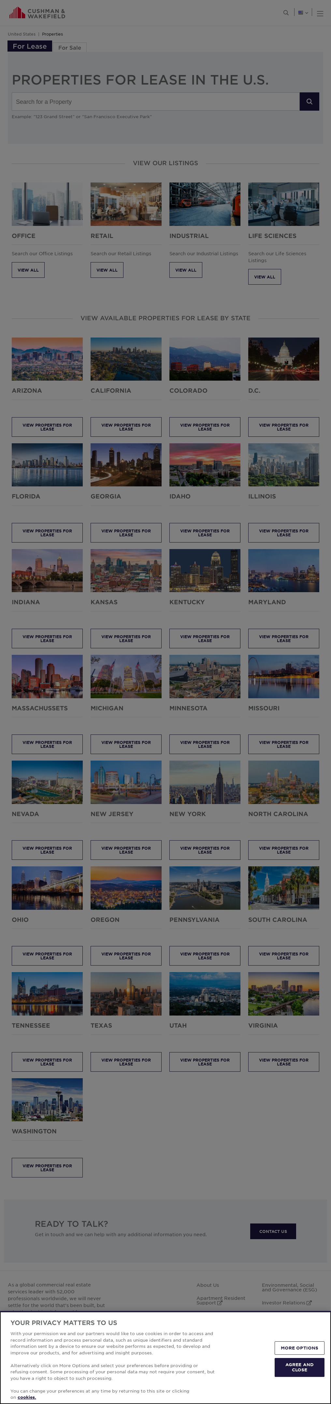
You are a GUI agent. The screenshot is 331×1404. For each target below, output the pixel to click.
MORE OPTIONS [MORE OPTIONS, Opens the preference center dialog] (300, 1347)
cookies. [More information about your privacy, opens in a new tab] (27, 1397)
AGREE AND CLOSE (299, 1367)
